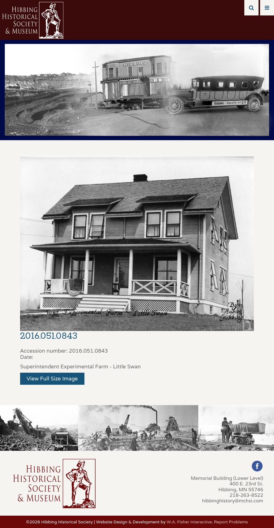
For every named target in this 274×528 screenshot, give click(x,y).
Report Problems (231, 522)
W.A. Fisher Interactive (189, 522)
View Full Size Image (52, 378)
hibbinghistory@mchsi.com (232, 500)
